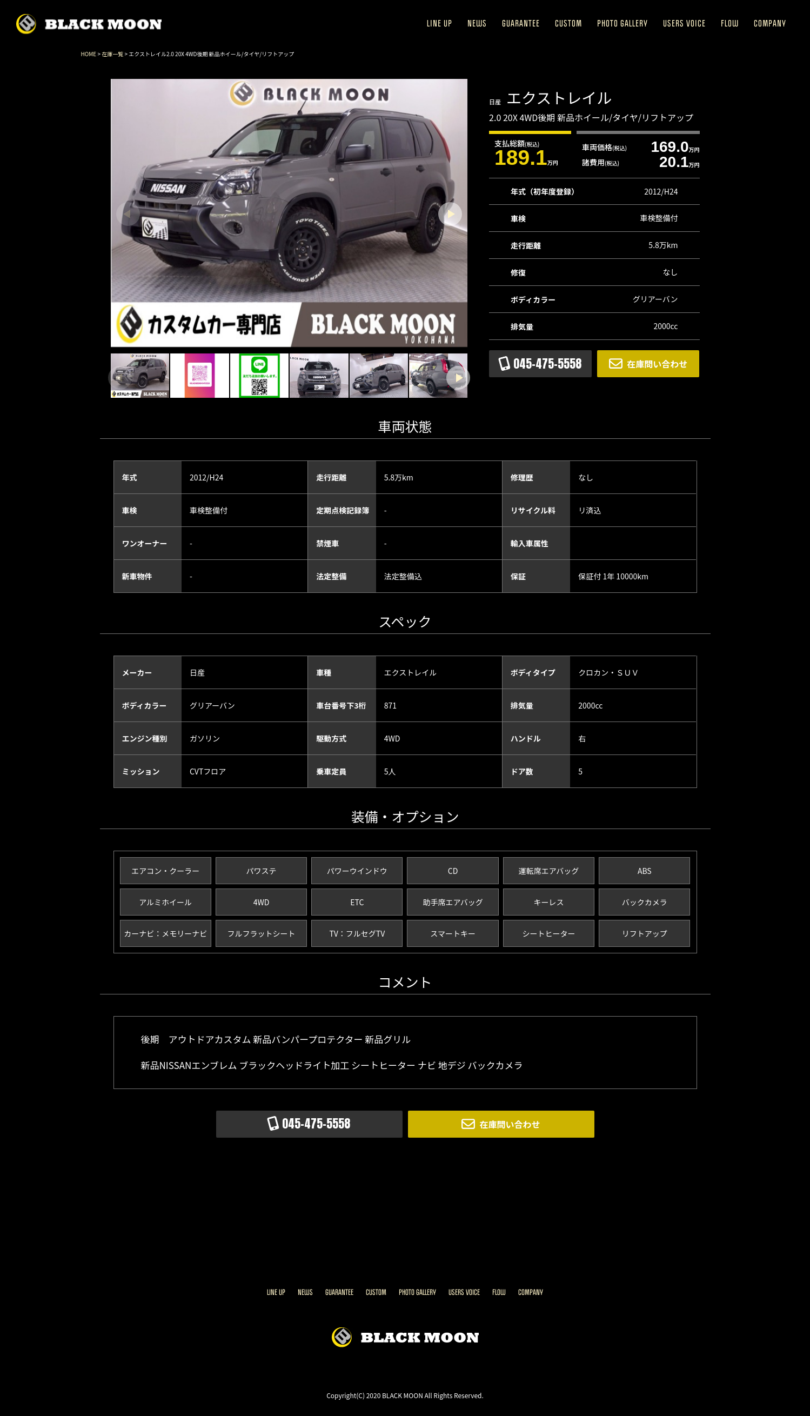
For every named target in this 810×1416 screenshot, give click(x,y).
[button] (450, 214)
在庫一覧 (112, 54)
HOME (89, 54)
